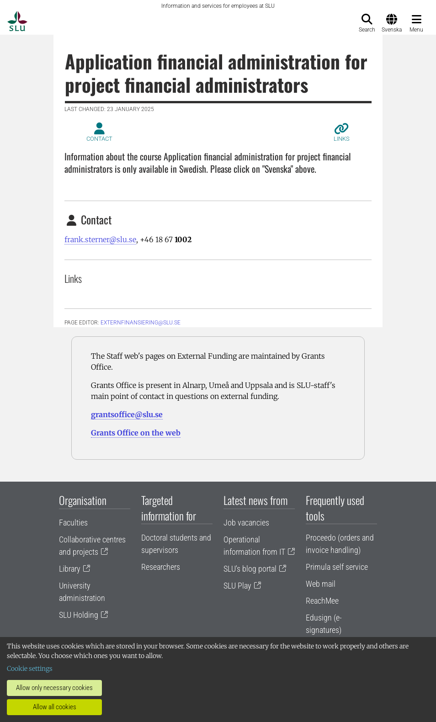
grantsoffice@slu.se (127, 414)
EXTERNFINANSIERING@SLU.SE (141, 322)
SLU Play (237, 585)
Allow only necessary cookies (54, 688)
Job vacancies (246, 522)
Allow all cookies (54, 707)
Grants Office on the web (136, 432)
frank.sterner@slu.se (100, 239)
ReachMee (322, 600)
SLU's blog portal (249, 568)
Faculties (73, 522)
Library (69, 568)
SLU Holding (78, 615)
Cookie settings (30, 668)
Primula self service (337, 567)
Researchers (160, 567)
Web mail (320, 584)
